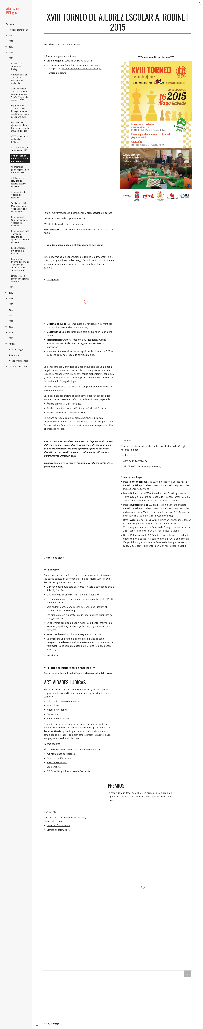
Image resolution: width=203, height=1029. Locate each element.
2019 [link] (11, 304)
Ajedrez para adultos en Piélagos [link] (17, 66)
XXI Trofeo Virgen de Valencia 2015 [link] (19, 149)
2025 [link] (11, 338)
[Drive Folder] (117, 992)
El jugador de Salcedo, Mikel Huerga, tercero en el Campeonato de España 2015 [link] (20, 111)
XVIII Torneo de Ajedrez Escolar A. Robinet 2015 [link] (20, 158)
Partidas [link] (13, 343)
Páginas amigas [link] (16, 349)
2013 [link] (11, 46)
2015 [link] (11, 58)
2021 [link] (11, 315)
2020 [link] (11, 309)
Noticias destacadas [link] (18, 29)
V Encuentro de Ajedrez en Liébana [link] (18, 195)
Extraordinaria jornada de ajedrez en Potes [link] (20, 278)
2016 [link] (11, 287)
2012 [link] (11, 41)
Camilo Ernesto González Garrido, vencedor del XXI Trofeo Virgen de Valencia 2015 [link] (19, 94)
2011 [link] (11, 35)
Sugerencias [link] (14, 355)
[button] (200, 4)
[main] (117, 23)
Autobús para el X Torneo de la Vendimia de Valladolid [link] (19, 79)
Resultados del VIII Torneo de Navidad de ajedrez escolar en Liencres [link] (20, 237)
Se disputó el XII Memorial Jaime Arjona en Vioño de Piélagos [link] (19, 207)
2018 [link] (11, 298)
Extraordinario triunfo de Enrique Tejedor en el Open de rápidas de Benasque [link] (20, 265)
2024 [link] (11, 332)
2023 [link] (11, 326)
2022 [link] (11, 321)
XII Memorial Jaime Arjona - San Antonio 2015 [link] (20, 169)
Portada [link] (10, 24)
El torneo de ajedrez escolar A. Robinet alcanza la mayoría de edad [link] (20, 126)
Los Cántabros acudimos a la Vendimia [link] (18, 250)
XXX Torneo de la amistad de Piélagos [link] (19, 139)
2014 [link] (11, 52)
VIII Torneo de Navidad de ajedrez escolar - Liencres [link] (19, 182)
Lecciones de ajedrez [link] (18, 366)
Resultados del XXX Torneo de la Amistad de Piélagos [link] (19, 221)
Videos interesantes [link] (18, 360)
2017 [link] (11, 292)
